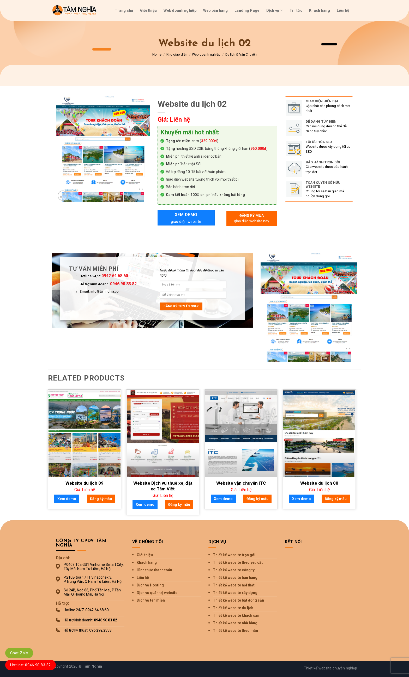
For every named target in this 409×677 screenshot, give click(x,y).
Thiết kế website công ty (234, 570)
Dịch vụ (274, 10)
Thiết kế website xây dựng (235, 593)
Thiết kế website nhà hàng (235, 623)
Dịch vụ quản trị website (157, 593)
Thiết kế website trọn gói (234, 555)
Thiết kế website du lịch (233, 608)
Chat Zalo (19, 653)
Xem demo (186, 218)
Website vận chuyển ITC (241, 483)
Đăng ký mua (252, 218)
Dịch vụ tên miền (151, 600)
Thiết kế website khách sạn (236, 615)
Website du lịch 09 (84, 483)
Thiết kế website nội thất (234, 585)
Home (156, 54)
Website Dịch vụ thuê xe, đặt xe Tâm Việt (163, 485)
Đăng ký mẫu (101, 499)
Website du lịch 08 (319, 483)
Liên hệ (343, 10)
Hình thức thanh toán (154, 570)
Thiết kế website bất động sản (238, 600)
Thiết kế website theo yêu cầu (238, 562)
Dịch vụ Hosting (150, 585)
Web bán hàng (215, 10)
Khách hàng (319, 10)
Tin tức (296, 10)
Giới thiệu (148, 10)
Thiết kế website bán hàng (235, 577)
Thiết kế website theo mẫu (235, 630)
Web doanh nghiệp (180, 10)
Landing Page (246, 10)
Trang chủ (124, 10)
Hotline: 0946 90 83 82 (30, 665)
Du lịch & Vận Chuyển (241, 54)
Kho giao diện (176, 54)
